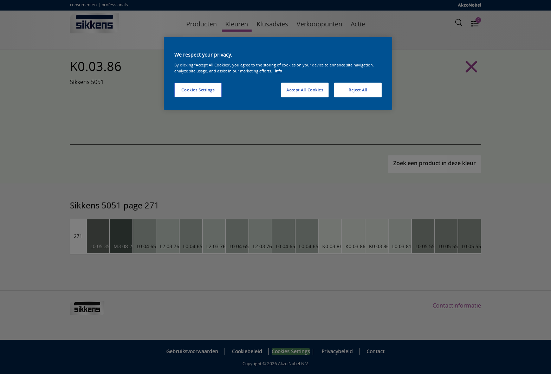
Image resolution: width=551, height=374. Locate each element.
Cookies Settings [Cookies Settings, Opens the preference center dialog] (197, 89)
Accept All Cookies (304, 89)
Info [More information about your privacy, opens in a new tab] (278, 70)
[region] (278, 73)
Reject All (358, 89)
